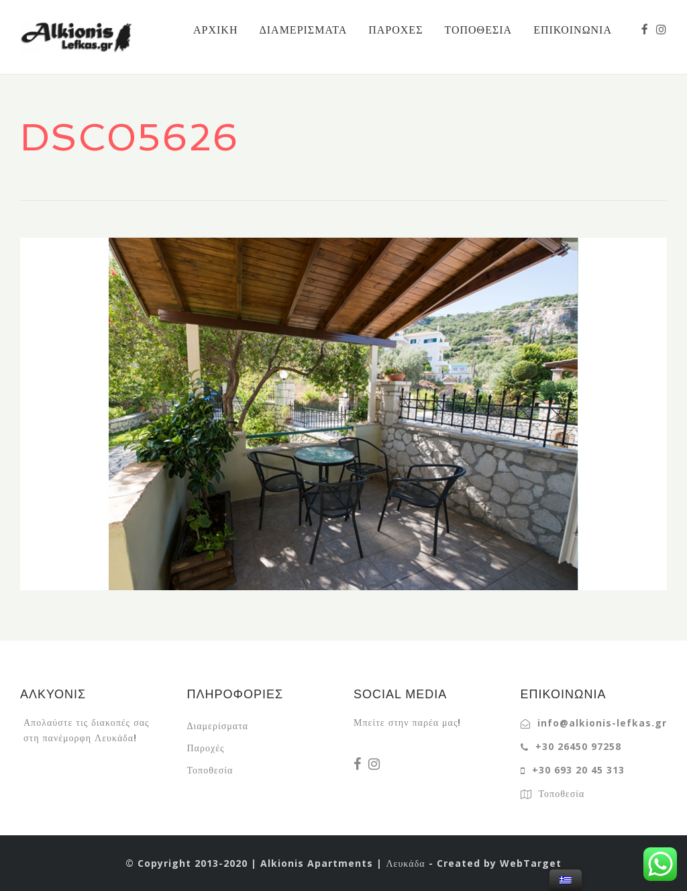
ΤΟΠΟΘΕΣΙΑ (478, 29)
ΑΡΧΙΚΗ (215, 29)
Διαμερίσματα (218, 725)
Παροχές (206, 747)
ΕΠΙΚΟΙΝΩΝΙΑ (572, 29)
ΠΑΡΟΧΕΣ (395, 29)
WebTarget (531, 863)
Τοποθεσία (210, 769)
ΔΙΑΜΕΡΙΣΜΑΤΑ (303, 29)
